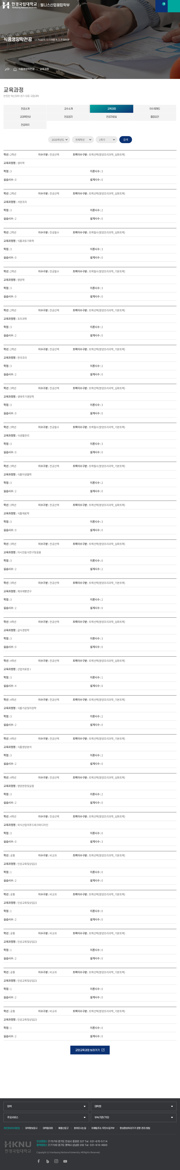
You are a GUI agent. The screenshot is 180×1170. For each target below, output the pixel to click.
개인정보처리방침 (12, 1128)
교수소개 (68, 108)
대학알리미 (48, 1128)
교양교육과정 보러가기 (87, 1050)
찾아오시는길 (80, 1128)
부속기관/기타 (102, 1117)
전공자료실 (111, 116)
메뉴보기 (174, 6)
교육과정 (44, 69)
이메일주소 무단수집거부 (102, 1128)
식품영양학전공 (26, 69)
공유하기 (7, 69)
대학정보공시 (31, 1128)
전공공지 (68, 116)
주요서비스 (12, 1117)
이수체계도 (154, 108)
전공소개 (25, 108)
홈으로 (14, 69)
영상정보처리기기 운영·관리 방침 (135, 1128)
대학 (9, 1106)
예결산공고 (63, 1128)
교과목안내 (25, 116)
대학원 (98, 1106)
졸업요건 (154, 116)
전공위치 (25, 124)
